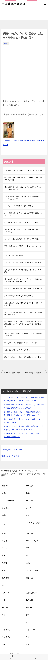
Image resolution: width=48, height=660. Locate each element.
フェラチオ (6, 637)
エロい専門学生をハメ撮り (14, 255)
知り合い (5, 608)
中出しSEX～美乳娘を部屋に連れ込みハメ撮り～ (21, 343)
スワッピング (7, 622)
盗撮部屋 (29, 578)
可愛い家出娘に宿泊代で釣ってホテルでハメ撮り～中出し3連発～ (23, 304)
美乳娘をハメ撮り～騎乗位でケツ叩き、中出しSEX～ (23, 170)
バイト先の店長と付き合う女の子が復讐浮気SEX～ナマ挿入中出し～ (23, 214)
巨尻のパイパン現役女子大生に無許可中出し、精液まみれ (36, 373)
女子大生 (5, 486)
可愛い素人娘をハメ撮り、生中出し (17, 350)
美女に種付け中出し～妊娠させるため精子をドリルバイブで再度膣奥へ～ (23, 188)
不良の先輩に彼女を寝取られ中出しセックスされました (23, 247)
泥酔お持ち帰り (32, 593)
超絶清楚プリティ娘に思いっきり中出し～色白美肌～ (23, 289)
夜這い (4, 615)
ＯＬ (28, 515)
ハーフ (4, 556)
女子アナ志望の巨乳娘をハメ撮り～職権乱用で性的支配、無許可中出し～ (23, 313)
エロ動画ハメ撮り (13, 4)
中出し (6, 43)
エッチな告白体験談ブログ (12, 450)
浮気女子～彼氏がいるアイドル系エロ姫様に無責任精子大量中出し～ (23, 335)
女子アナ (5, 533)
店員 (4, 524)
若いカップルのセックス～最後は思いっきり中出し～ (23, 357)
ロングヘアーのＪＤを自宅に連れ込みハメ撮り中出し (23, 263)
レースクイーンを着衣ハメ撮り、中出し (18, 206)
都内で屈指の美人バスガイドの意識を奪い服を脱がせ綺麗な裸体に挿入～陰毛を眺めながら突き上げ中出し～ (23, 324)
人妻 (4, 493)
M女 (3, 570)
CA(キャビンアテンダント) (35, 524)
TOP (13, 471)
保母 (28, 548)
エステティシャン (33, 541)
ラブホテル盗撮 (32, 570)
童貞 (28, 645)
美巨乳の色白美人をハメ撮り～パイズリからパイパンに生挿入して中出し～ (23, 198)
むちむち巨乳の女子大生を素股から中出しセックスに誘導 (23, 271)
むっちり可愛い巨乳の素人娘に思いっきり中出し (21, 239)
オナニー (29, 622)
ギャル (4, 541)
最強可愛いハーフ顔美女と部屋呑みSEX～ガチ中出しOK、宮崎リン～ (23, 179)
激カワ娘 (29, 486)
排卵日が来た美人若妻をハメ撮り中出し (18, 296)
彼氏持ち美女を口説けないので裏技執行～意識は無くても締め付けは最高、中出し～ (23, 280)
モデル (4, 563)
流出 (4, 645)
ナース (28, 508)
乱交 (28, 637)
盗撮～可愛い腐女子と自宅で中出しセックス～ (21, 222)
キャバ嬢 (29, 533)
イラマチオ (30, 630)
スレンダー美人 (8, 501)
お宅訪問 (29, 600)
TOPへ (36, 657)
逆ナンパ (5, 593)
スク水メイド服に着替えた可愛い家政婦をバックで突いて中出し (23, 231)
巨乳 (28, 563)
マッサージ (6, 630)
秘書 (4, 515)
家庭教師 (29, 608)
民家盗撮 (5, 578)
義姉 (28, 556)
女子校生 (5, 508)
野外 (28, 615)
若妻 (28, 493)
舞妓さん (5, 548)
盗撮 (4, 585)
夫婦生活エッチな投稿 (10, 456)
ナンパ (28, 585)
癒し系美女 (30, 501)
